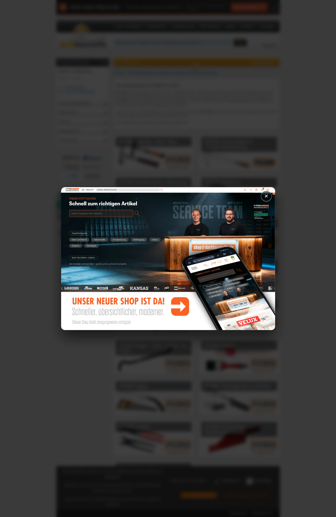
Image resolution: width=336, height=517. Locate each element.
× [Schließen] (266, 196)
